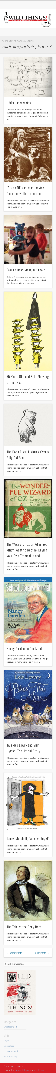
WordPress (39, 1070)
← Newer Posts (14, 953)
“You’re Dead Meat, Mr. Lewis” (27, 269)
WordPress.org (10, 1056)
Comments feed (11, 1051)
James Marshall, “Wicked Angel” (28, 838)
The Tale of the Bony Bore (24, 926)
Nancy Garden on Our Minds (25, 648)
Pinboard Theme (22, 1070)
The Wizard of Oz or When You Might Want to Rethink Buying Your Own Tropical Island (27, 549)
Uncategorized (10, 1026)
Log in (6, 1040)
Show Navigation (45, 26)
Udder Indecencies (19, 102)
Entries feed (9, 1046)
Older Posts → (42, 953)
